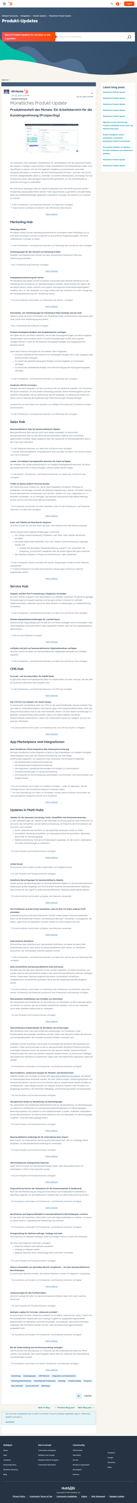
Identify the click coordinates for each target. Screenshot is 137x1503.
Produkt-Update (74, 1381)
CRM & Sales (77, 1450)
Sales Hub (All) (17, 1386)
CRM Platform (44, 1376)
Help (5, 1455)
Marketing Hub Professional (44, 1381)
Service (75, 1460)
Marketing (77, 1455)
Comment (9, 1422)
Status (84, 1496)
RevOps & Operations (81, 1465)
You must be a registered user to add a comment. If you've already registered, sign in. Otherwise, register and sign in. (48, 1415)
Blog (5, 1474)
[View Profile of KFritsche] (17, 91)
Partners (76, 1474)
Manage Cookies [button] (116, 1496)
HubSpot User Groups (46, 1455)
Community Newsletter (47, 1465)
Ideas (110, 1467)
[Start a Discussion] (118, 3)
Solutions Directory (10, 1470)
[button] (92, 93)
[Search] (95, 36)
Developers (77, 1470)
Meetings (61, 1381)
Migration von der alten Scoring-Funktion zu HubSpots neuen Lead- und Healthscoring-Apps (118, 125)
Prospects (88, 1381)
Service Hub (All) (32, 1386)
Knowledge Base (9, 1465)
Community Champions (47, 1450)
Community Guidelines (67, 1496)
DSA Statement (98, 1496)
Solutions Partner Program (48, 1460)
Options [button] (4, 80)
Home (5, 1450)
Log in (129, 4)
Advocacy (111, 1462)
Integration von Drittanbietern (64, 1376)
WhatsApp (45, 1386)
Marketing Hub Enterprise (21, 1381)
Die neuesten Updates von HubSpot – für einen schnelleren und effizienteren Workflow (118, 150)
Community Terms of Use (41, 1496)
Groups (110, 1458)
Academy (7, 1460)
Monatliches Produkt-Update (114, 92)
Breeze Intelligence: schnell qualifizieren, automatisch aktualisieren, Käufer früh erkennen (116, 138)
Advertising (15, 1376)
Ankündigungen (29, 1376)
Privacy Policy (19, 1496)
